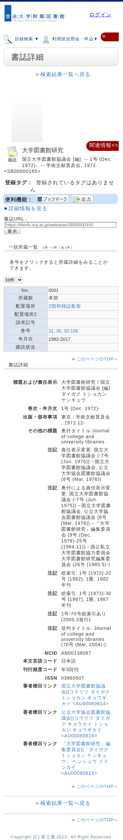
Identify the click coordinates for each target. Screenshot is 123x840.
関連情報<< (103, 145)
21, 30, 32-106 (63, 331)
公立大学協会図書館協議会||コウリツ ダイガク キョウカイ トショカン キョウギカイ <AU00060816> (86, 723)
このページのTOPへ (97, 359)
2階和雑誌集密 (65, 306)
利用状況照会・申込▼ (69, 38)
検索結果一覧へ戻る (65, 74)
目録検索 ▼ (21, 38)
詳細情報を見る (28, 208)
